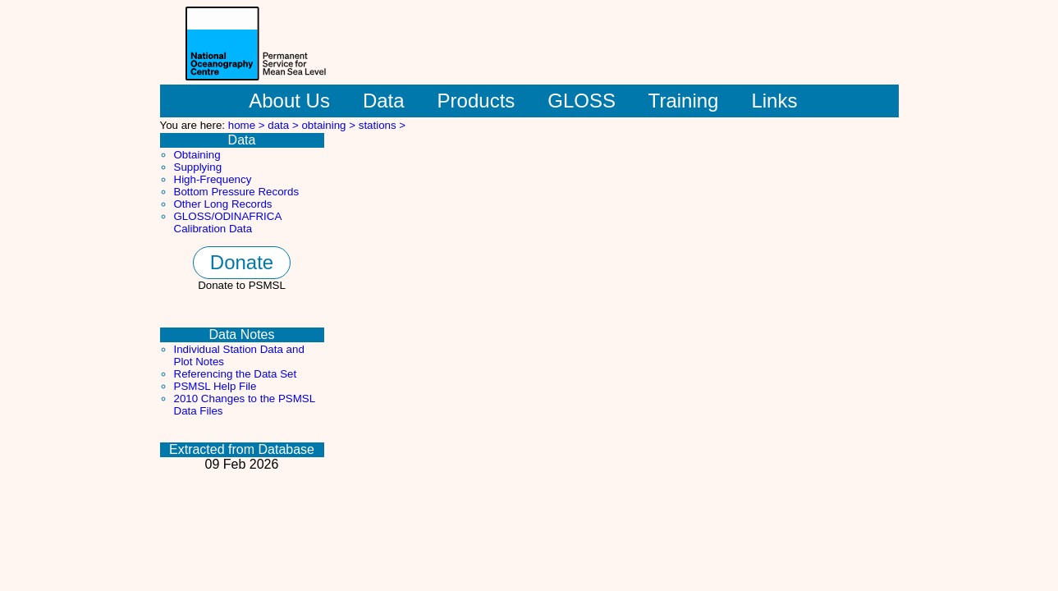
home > (248, 125)
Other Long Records (223, 204)
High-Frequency (213, 179)
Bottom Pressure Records (237, 192)
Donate (241, 262)
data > (284, 125)
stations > (382, 125)
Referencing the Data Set (235, 374)
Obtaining (197, 155)
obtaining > (329, 125)
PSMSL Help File (215, 386)
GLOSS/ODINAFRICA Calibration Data (228, 222)
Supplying (198, 167)
